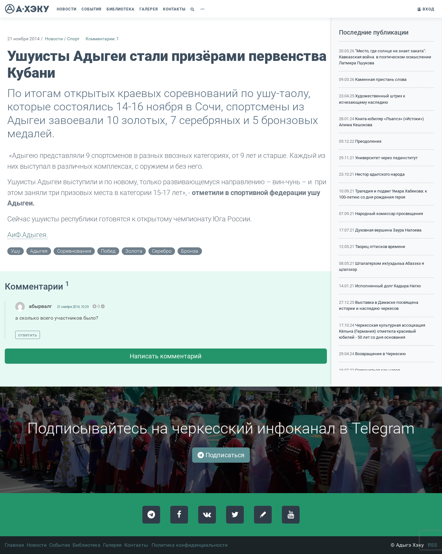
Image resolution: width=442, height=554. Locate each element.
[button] (193, 9)
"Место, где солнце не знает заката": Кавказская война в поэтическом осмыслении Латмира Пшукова (385, 57)
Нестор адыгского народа (380, 174)
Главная (14, 545)
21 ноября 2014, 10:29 (73, 307)
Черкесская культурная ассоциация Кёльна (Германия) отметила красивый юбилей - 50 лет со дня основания (382, 331)
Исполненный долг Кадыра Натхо (388, 286)
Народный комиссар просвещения (389, 213)
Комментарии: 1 (102, 39)
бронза (189, 251)
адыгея (39, 251)
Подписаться (221, 455)
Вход (425, 9)
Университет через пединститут (386, 157)
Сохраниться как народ (377, 370)
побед (108, 251)
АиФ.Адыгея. (27, 235)
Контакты (136, 545)
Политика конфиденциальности (190, 545)
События (59, 545)
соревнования (74, 251)
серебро (162, 251)
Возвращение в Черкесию (380, 353)
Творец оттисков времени (380, 246)
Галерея (112, 545)
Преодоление (368, 141)
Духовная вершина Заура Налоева (388, 230)
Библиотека (87, 545)
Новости (54, 39)
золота (133, 251)
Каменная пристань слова (380, 79)
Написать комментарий (166, 356)
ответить (27, 334)
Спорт (73, 39)
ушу (15, 251)
